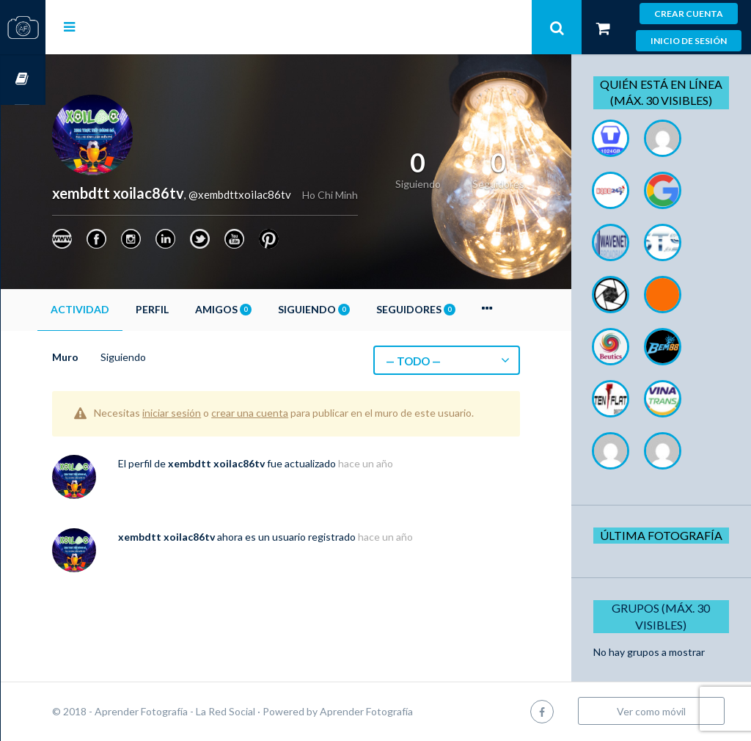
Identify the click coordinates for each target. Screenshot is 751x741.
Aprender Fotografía (411, 711)
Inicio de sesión (689, 40)
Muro (110, 357)
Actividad (124, 309)
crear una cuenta (294, 412)
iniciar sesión (216, 412)
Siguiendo (359, 309)
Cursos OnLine (22, 79)
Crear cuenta (688, 13)
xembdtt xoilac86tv (261, 477)
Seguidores (460, 309)
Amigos (268, 309)
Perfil (196, 309)
